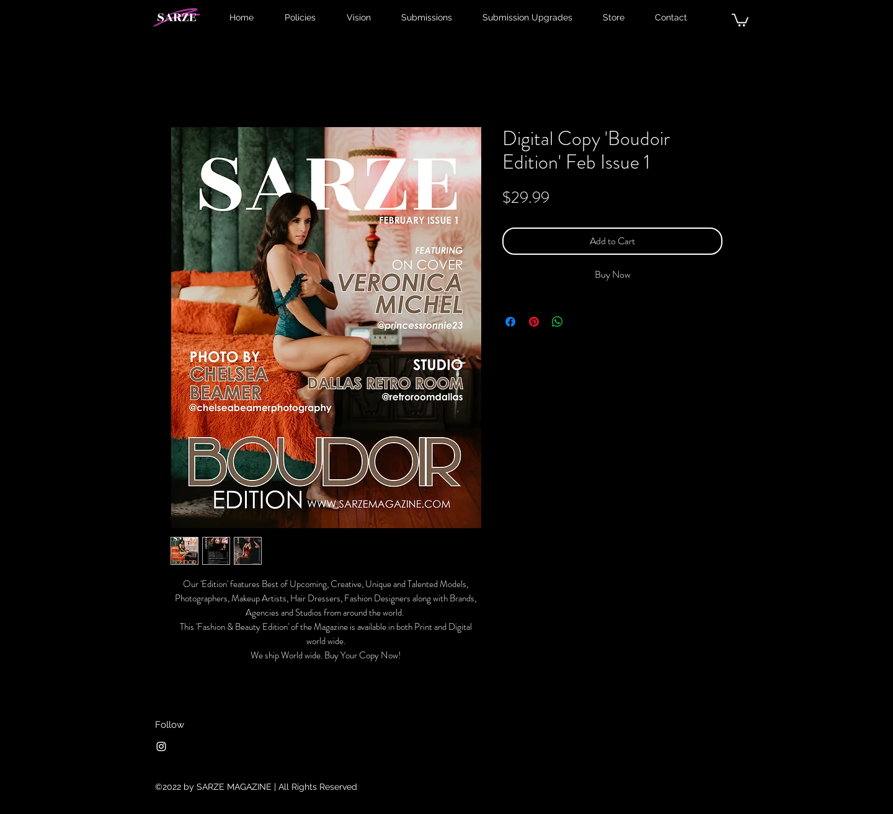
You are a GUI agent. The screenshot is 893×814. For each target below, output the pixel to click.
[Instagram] (161, 746)
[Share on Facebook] (510, 321)
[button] (740, 19)
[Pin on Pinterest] (533, 321)
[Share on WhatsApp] (557, 321)
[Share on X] (581, 321)
